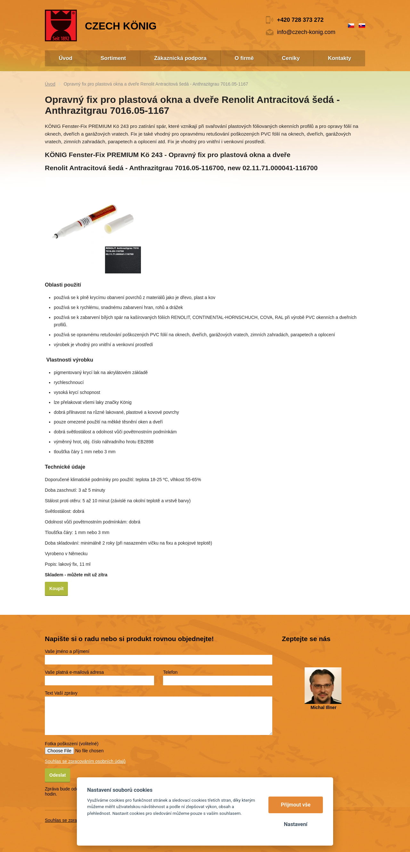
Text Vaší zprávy (61, 693)
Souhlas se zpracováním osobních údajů (85, 761)
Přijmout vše (296, 805)
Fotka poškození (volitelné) (71, 743)
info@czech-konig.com (306, 32)
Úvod (50, 84)
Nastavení (295, 824)
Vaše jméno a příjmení (67, 651)
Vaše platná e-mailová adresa (74, 672)
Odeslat (57, 775)
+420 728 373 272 (300, 20)
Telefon (170, 672)
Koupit (56, 588)
